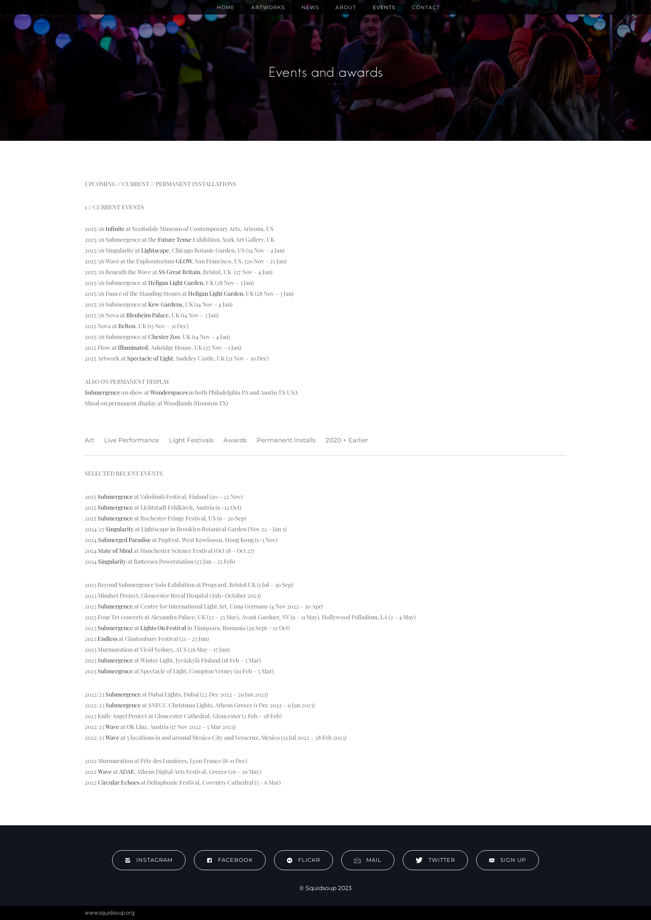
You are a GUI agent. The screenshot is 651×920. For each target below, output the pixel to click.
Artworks (268, 7)
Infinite (115, 229)
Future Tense (174, 239)
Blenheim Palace (147, 315)
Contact (426, 7)
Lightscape (155, 250)
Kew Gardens (165, 304)
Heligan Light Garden (175, 283)
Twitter (435, 860)
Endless (107, 639)
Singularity (119, 529)
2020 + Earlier (347, 440)
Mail (368, 860)
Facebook (230, 860)
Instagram (149, 860)
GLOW (184, 261)
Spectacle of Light (150, 358)
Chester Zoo (164, 337)
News (310, 7)
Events (384, 7)
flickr (303, 860)
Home (226, 7)
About (345, 7)
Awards (235, 440)
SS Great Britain (179, 272)
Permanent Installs (286, 440)
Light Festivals (191, 440)
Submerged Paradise (124, 540)
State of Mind (115, 550)
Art (89, 440)
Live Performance (131, 440)
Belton (126, 326)
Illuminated (133, 347)
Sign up (507, 860)
